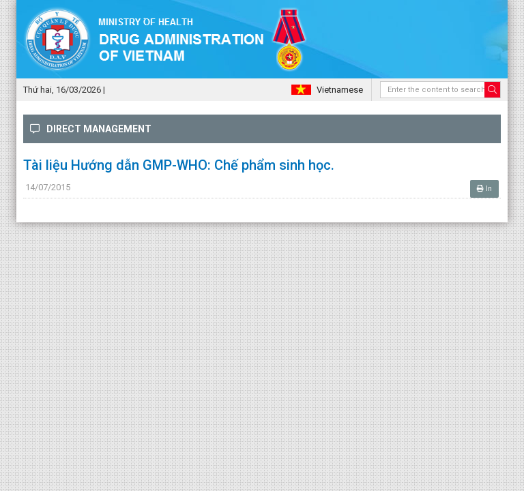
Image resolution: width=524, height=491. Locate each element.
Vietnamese (340, 90)
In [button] (484, 188)
